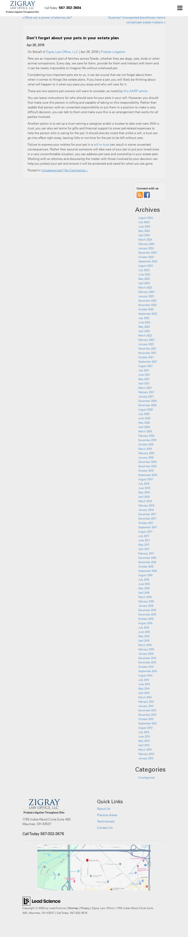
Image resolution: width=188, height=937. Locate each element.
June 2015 (144, 631)
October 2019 (145, 444)
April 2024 (144, 235)
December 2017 (147, 514)
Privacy (84, 908)
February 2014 (146, 701)
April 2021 (144, 383)
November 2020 (147, 405)
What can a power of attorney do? (48, 17)
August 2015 (145, 623)
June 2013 (144, 736)
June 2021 (144, 374)
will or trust (101, 144)
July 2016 (143, 579)
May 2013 (143, 740)
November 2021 (147, 352)
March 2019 (145, 448)
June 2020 (144, 418)
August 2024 (145, 217)
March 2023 (145, 287)
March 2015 (145, 645)
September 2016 (147, 570)
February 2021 (146, 392)
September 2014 (147, 671)
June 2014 (144, 684)
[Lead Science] (41, 901)
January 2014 (145, 706)
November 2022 (147, 305)
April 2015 (143, 640)
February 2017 (146, 553)
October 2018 (146, 470)
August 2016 (145, 575)
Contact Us (105, 828)
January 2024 (146, 248)
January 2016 (145, 605)
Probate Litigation (113, 52)
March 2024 (145, 239)
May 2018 (144, 492)
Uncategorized (52, 170)
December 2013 (147, 710)
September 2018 (147, 475)
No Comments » (76, 170)
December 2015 (147, 610)
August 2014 (145, 675)
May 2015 (143, 636)
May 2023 (144, 278)
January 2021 (146, 396)
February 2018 (146, 505)
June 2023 (144, 274)
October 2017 (145, 522)
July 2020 (143, 413)
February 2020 (146, 435)
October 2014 (145, 666)
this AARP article (135, 91)
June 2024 (144, 226)
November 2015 (147, 614)
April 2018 (144, 496)
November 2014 (147, 662)
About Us (103, 809)
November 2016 (147, 562)
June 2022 (144, 322)
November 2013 (147, 714)
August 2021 (145, 366)
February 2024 (146, 243)
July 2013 (143, 732)
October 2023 (146, 257)
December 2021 (147, 348)
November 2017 (147, 518)
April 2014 (143, 692)
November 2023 (147, 252)
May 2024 (144, 230)
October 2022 (146, 309)
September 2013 (147, 723)
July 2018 (143, 483)
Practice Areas (107, 815)
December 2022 (147, 300)
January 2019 (145, 457)
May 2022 (144, 326)
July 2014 (143, 679)
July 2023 (143, 270)
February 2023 (146, 291)
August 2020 (145, 409)
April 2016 (143, 592)
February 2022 (146, 339)
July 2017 (143, 536)
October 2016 (145, 566)
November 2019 (147, 440)
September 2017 (147, 527)
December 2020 (147, 400)
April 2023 (144, 283)
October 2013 (145, 719)
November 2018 (147, 466)
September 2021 (147, 361)
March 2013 (145, 749)
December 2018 (147, 461)
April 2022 (144, 331)
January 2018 (146, 509)
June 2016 (144, 584)
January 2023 (146, 296)
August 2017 (145, 531)
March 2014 (145, 697)
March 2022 (145, 335)
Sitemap (73, 908)
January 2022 (146, 344)
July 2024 (143, 222)
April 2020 (144, 427)
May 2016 (143, 588)
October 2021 (146, 357)
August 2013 (145, 727)
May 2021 (144, 379)
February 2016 (146, 601)
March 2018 (145, 501)
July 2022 (143, 318)
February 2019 (146, 453)
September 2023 (147, 261)
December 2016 (147, 557)
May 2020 (144, 422)
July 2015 (143, 627)
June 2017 (144, 540)
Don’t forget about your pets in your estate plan (73, 37)
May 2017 (143, 544)
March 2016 (145, 597)
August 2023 (145, 265)
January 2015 (145, 653)
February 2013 (146, 754)
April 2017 (143, 549)
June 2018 (144, 488)
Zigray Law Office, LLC (62, 52)
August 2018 (145, 479)
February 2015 (146, 649)
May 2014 (143, 688)
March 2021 (145, 387)
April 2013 (143, 745)
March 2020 (145, 431)
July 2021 (143, 370)
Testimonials (106, 821)
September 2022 (147, 313)
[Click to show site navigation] (180, 8)
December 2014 (147, 658)
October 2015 (145, 618)
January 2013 (145, 758)
